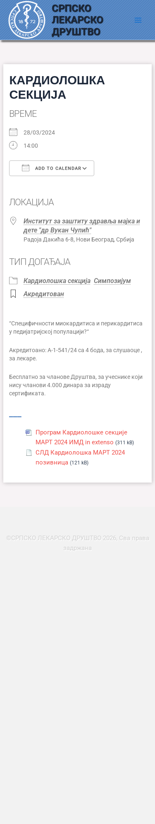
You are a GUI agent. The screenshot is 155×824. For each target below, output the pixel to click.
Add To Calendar (51, 168)
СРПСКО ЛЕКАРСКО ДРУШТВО (77, 19)
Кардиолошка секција (57, 281)
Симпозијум (112, 281)
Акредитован (44, 294)
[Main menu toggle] (138, 20)
